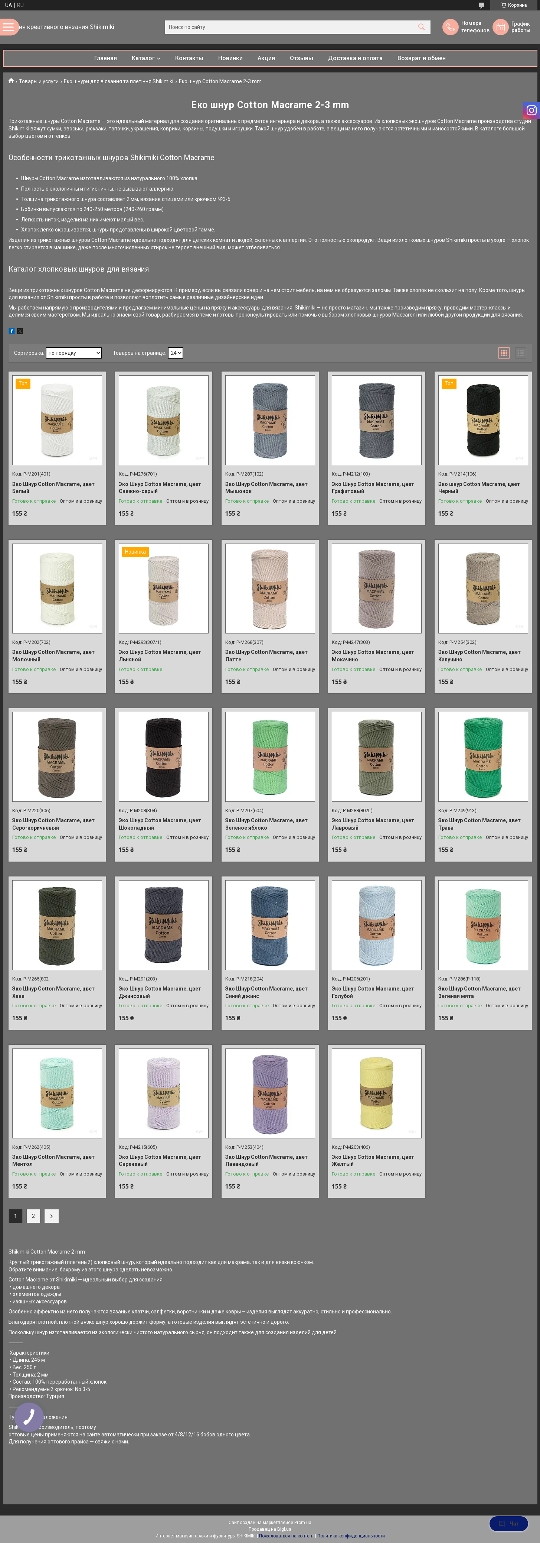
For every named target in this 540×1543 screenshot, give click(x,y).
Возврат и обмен (421, 58)
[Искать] (422, 27)
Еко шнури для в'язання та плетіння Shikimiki (118, 81)
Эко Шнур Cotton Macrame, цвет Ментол (53, 1160)
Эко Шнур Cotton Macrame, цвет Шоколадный (160, 824)
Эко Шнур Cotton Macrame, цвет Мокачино (373, 655)
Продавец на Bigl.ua (270, 1529)
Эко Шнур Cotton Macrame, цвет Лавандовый (266, 1160)
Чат (508, 1523)
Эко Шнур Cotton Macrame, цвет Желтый (373, 1160)
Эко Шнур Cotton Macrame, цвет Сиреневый (160, 1160)
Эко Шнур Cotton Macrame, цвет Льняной (160, 655)
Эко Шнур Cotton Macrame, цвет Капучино (479, 655)
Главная (105, 58)
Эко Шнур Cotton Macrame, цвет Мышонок (266, 488)
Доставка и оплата (355, 58)
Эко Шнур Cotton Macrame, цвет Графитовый (373, 488)
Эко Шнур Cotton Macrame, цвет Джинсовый (160, 992)
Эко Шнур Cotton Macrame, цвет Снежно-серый (160, 488)
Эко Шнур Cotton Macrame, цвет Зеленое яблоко (266, 824)
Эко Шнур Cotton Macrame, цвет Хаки (53, 992)
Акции (266, 58)
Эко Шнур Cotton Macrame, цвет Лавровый (373, 824)
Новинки (230, 58)
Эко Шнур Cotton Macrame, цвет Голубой (373, 992)
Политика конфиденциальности (351, 1536)
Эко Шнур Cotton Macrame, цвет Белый (53, 488)
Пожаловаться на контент (286, 1536)
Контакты (189, 58)
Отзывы (301, 58)
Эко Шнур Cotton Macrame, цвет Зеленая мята (479, 992)
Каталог (143, 58)
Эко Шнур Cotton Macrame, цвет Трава (479, 824)
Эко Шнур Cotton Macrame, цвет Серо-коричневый (53, 824)
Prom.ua (302, 1522)
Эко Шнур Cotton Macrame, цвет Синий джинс (266, 992)
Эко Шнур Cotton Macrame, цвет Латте (266, 655)
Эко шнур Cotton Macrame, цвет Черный (479, 488)
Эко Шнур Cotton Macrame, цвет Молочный (53, 655)
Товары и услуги (39, 81)
